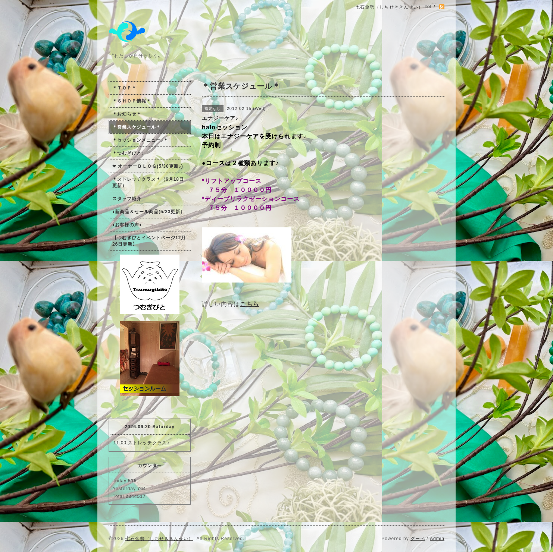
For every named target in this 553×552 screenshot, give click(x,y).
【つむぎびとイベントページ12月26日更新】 (149, 241)
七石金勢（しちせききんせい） (159, 538)
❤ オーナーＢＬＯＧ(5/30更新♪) (147, 166)
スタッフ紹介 (126, 198)
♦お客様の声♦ (127, 224)
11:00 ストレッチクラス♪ (141, 442)
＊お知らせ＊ (126, 114)
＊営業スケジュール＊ (136, 127)
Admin (437, 538)
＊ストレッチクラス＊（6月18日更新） (148, 182)
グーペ (417, 538)
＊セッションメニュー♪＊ (140, 140)
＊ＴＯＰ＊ (124, 88)
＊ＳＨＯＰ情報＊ (131, 101)
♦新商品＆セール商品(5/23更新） (148, 211)
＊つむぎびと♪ (128, 153)
